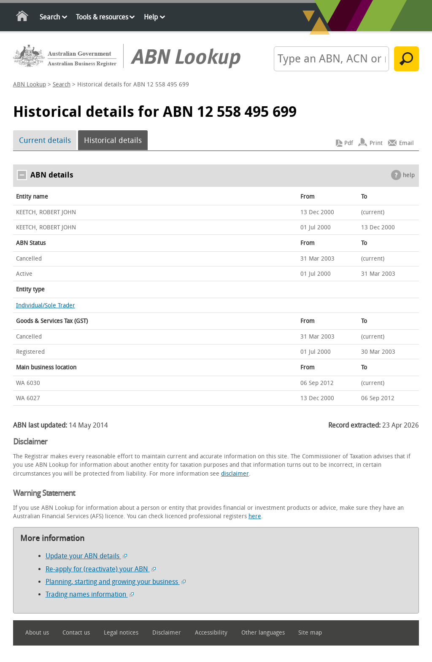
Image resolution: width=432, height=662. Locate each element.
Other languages (263, 632)
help (409, 175)
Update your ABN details (86, 556)
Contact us (76, 632)
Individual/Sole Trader (45, 305)
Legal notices (121, 632)
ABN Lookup (29, 84)
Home (22, 17)
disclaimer (235, 473)
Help (151, 17)
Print (376, 143)
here (254, 516)
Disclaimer (166, 632)
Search (50, 17)
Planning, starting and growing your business (116, 582)
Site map (310, 632)
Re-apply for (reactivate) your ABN (101, 569)
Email (406, 143)
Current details (45, 140)
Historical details (113, 140)
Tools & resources (102, 17)
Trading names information (90, 594)
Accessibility (211, 632)
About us (37, 632)
